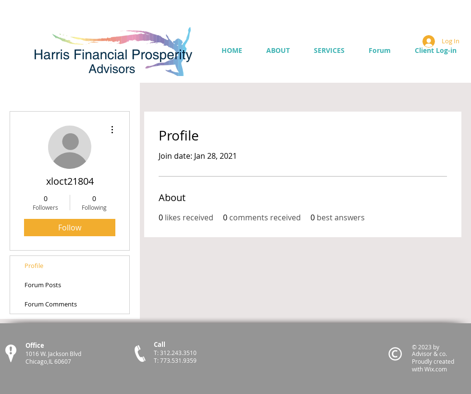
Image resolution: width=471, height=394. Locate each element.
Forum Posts (43, 284)
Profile (34, 265)
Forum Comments (51, 304)
